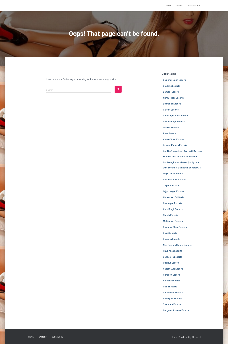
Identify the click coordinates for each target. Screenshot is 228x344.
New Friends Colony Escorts (177, 245)
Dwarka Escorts (171, 127)
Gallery (180, 5)
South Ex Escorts (171, 86)
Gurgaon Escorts (171, 275)
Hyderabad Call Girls (173, 197)
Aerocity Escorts (171, 280)
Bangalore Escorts (172, 257)
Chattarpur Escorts (172, 203)
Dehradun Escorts (172, 103)
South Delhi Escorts (173, 292)
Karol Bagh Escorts (173, 209)
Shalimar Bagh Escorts (174, 80)
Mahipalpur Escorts (173, 221)
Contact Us (194, 5)
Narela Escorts (170, 215)
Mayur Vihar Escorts (173, 173)
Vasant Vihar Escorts (173, 139)
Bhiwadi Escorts (171, 92)
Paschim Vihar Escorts (174, 179)
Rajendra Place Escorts (175, 227)
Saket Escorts (170, 233)
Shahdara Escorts (172, 304)
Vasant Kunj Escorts (173, 269)
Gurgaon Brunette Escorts (176, 310)
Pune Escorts (169, 133)
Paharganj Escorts (172, 298)
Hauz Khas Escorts (172, 251)
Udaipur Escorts (171, 263)
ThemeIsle (197, 337)
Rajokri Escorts (171, 110)
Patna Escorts (170, 286)
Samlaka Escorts (171, 239)
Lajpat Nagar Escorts (173, 191)
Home (168, 5)
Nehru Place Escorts (173, 98)
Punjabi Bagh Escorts (174, 121)
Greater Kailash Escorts (175, 145)
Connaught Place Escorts (176, 115)
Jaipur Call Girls (171, 185)
